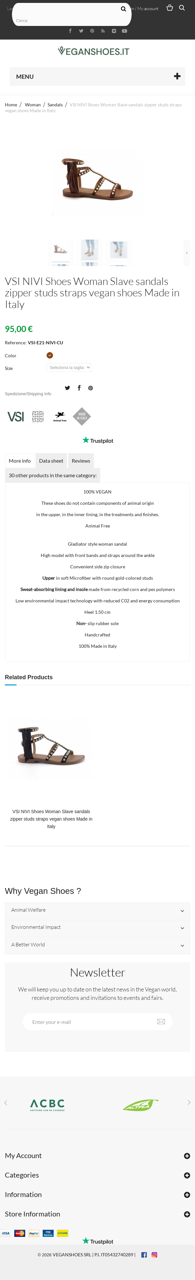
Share (79, 387)
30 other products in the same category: (53, 475)
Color (11, 355)
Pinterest (90, 387)
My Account (23, 1155)
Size (9, 368)
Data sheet (51, 460)
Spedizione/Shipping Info (28, 393)
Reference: (16, 342)
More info (20, 460)
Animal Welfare (28, 910)
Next (187, 253)
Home (11, 104)
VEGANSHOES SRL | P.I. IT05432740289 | (94, 1254)
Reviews (81, 460)
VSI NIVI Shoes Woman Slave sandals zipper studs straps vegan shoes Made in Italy (51, 819)
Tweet (67, 387)
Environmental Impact (36, 927)
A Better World (28, 945)
